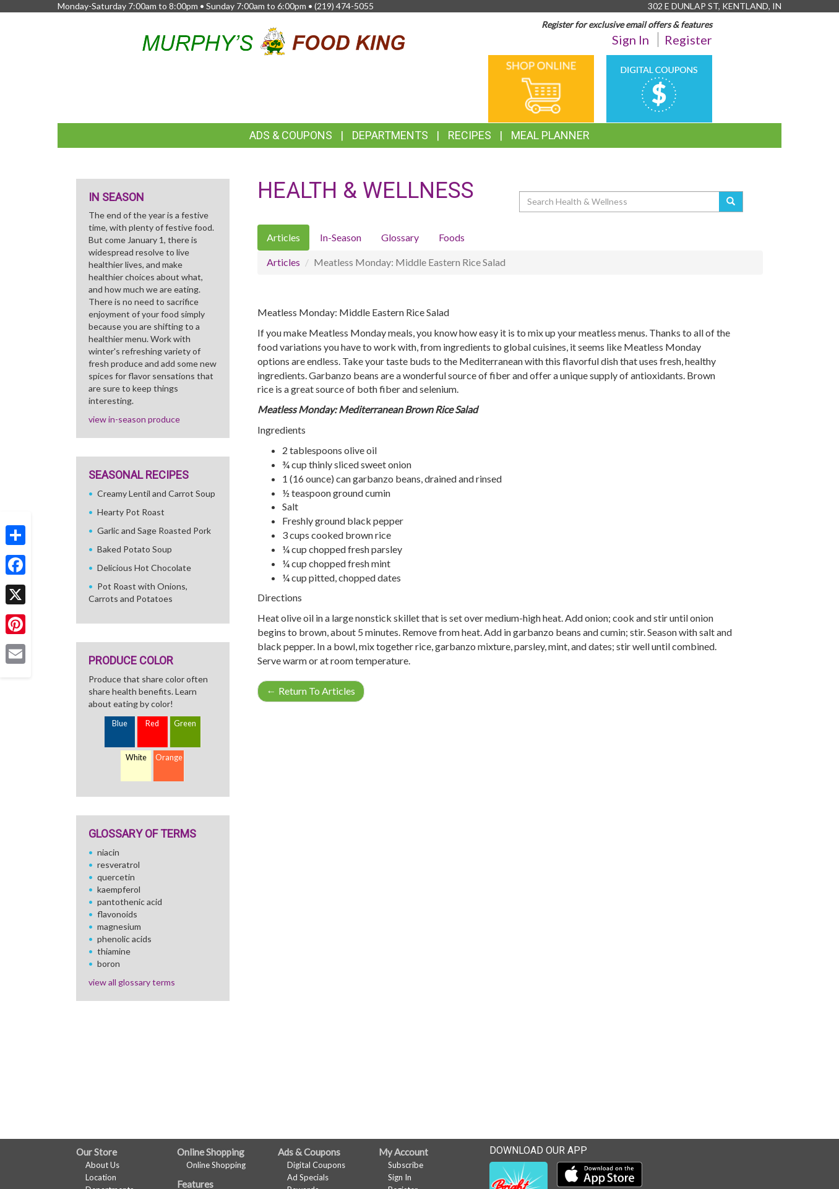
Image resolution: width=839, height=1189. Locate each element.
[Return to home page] (274, 39)
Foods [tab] (452, 237)
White (136, 757)
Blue (119, 723)
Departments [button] (390, 135)
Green (185, 723)
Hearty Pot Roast (131, 512)
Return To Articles (311, 691)
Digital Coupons (316, 1165)
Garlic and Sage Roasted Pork (154, 530)
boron (108, 963)
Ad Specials (308, 1177)
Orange (169, 757)
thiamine (114, 951)
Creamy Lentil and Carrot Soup (156, 493)
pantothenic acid (129, 901)
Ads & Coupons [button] (290, 135)
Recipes (469, 135)
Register (688, 39)
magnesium (119, 926)
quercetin (116, 877)
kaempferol (118, 889)
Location (100, 1177)
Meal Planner (550, 135)
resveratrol (118, 864)
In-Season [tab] (340, 237)
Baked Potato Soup (134, 549)
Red (152, 723)
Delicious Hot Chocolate (144, 567)
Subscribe (405, 1165)
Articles (283, 262)
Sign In (630, 39)
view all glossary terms (131, 982)
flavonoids (117, 914)
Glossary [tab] (400, 237)
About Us (102, 1165)
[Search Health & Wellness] (620, 201)
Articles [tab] (283, 237)
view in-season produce (134, 419)
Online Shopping (216, 1165)
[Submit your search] (731, 201)
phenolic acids (124, 939)
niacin (108, 852)
